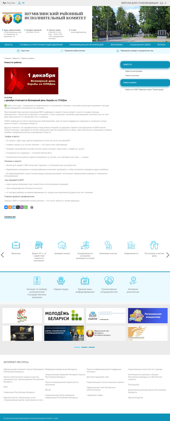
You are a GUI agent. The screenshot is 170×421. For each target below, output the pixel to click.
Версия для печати (31, 207)
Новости (16, 58)
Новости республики (133, 71)
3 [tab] (92, 347)
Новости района (129, 83)
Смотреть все (9, 217)
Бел (13, 3)
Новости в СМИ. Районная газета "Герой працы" (144, 90)
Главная (7, 58)
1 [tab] (77, 347)
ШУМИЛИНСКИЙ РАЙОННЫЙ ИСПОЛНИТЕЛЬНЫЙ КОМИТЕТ (55, 16)
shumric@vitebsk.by (78, 32)
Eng (9, 3)
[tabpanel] (22, 325)
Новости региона (132, 76)
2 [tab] (84, 347)
